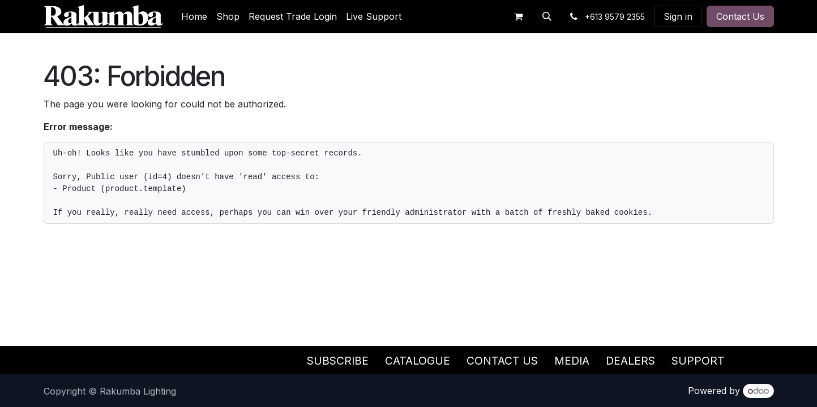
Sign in (678, 16)
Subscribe (338, 360)
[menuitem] (194, 16)
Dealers (630, 360)
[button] (547, 16)
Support (698, 360)
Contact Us (740, 16)
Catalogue (417, 360)
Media (571, 360)
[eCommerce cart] (519, 16)
